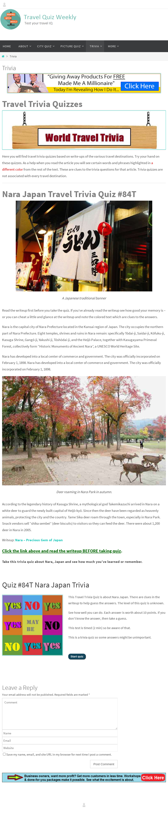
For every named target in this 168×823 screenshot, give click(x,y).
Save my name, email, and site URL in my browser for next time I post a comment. (59, 754)
